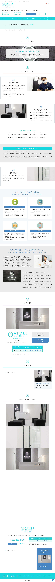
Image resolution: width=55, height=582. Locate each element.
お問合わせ (41, 14)
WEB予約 (12, 543)
